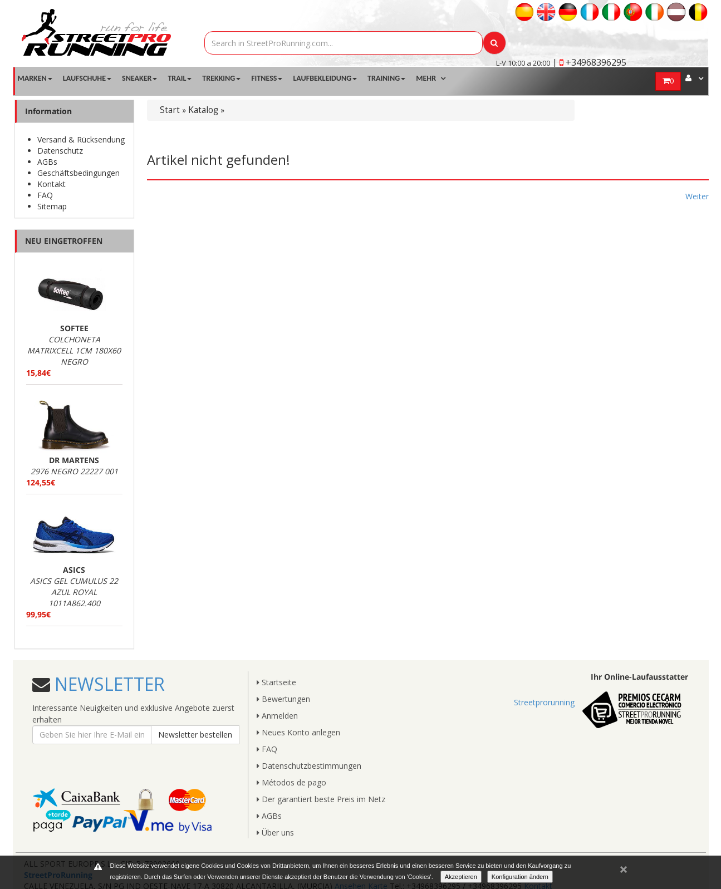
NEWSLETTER (107, 684)
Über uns (275, 832)
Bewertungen (283, 699)
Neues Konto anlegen (298, 732)
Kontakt (51, 184)
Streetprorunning (544, 702)
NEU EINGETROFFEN (63, 240)
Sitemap (52, 206)
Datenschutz (60, 150)
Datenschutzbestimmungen (309, 765)
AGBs (47, 161)
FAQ (45, 195)
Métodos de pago (291, 782)
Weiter (697, 196)
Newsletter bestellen (195, 734)
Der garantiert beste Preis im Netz (321, 799)
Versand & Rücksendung (81, 139)
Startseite (276, 682)
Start (170, 110)
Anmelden (277, 715)
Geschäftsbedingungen (78, 173)
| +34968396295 (589, 62)
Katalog (203, 110)
